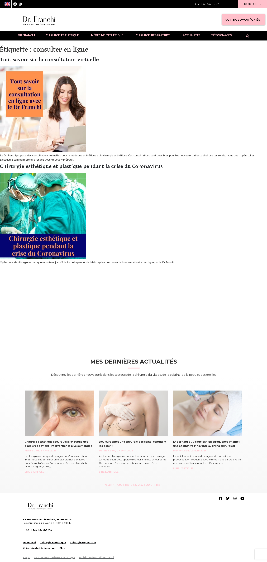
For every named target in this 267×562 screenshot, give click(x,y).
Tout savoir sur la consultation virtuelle (49, 59)
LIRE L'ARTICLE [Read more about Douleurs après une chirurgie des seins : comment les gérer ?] (108, 471)
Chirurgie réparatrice (154, 35)
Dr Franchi (26, 35)
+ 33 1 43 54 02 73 (207, 4)
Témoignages (221, 35)
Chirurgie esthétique (63, 35)
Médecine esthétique (108, 35)
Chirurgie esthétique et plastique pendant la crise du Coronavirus (81, 166)
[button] (247, 36)
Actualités (192, 35)
